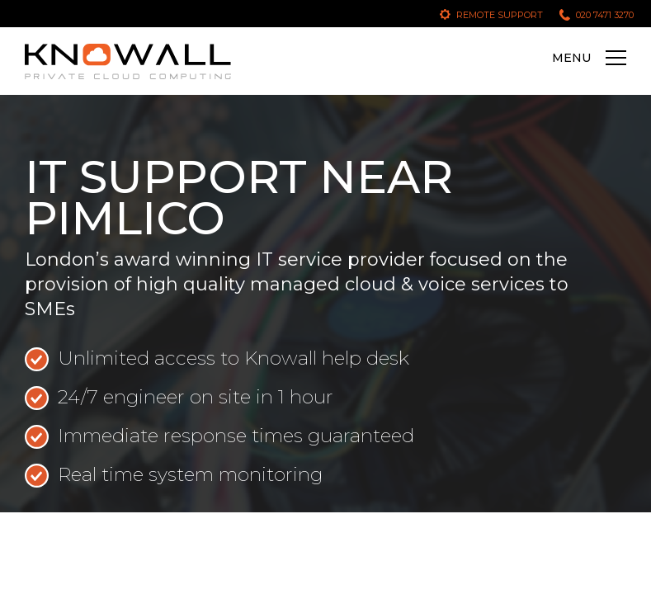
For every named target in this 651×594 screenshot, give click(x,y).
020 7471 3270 (605, 15)
